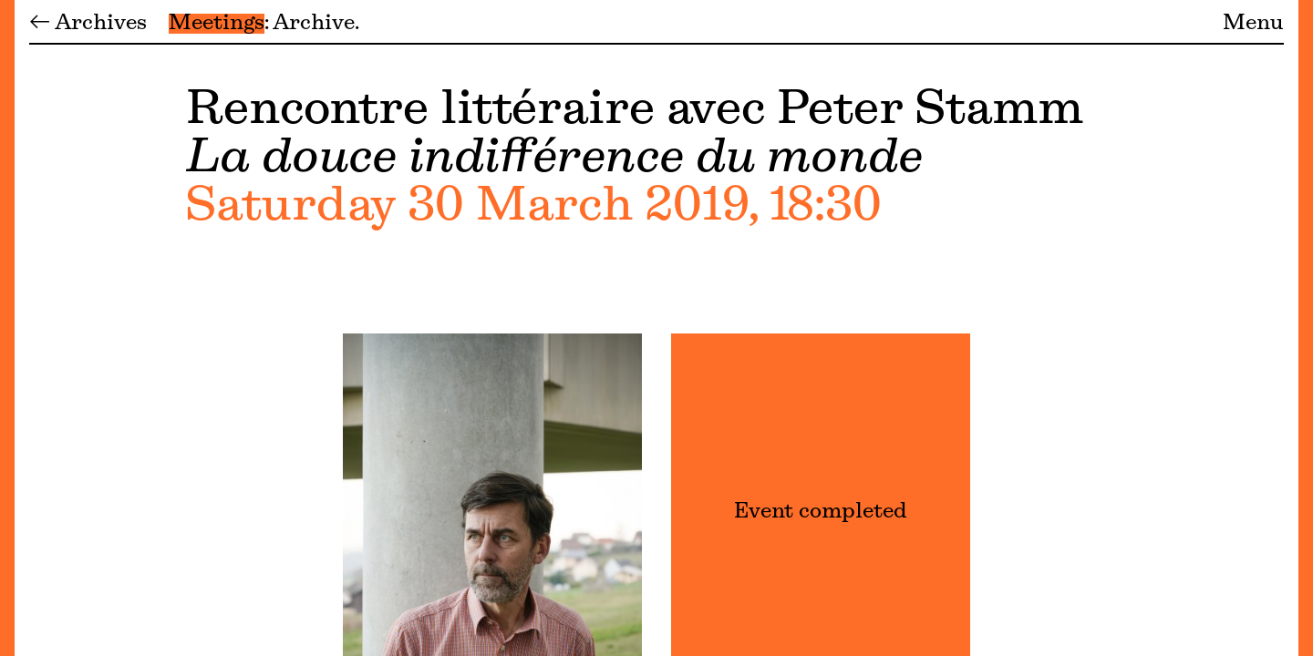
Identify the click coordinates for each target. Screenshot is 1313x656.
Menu (1253, 24)
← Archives (88, 24)
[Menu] (7, 328)
